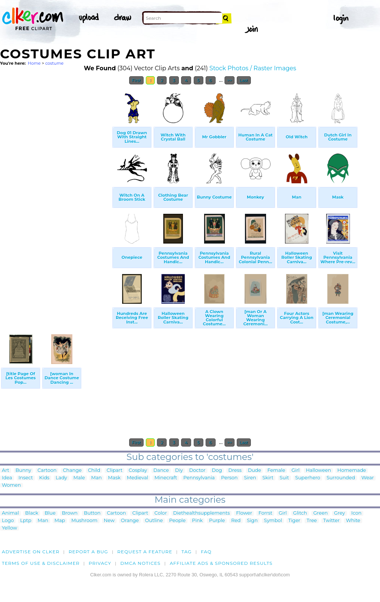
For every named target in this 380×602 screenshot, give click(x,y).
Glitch (300, 513)
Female (276, 470)
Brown (70, 513)
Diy (179, 470)
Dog (217, 470)
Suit (284, 478)
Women (11, 485)
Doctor (197, 470)
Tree (312, 520)
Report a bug (88, 551)
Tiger (294, 520)
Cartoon (47, 470)
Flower (244, 513)
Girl (295, 470)
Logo (8, 520)
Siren (250, 478)
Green (320, 513)
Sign (252, 520)
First (136, 80)
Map (60, 520)
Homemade (351, 470)
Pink (197, 520)
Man (96, 478)
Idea (7, 478)
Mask (114, 478)
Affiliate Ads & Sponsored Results (221, 563)
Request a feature (144, 551)
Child (94, 470)
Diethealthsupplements (201, 513)
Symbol (273, 520)
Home (34, 63)
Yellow (9, 528)
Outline (154, 520)
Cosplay (138, 470)
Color (160, 513)
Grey (339, 513)
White (353, 520)
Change (72, 470)
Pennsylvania (199, 478)
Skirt (267, 478)
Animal (10, 513)
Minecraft (165, 478)
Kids (44, 478)
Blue (50, 513)
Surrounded (341, 478)
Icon (356, 513)
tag (186, 551)
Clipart (114, 470)
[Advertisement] (55, 200)
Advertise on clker (30, 551)
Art (5, 470)
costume (54, 63)
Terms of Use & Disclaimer (41, 563)
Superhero (307, 478)
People (177, 520)
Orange (130, 520)
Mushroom (84, 520)
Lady (61, 478)
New (109, 520)
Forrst (265, 513)
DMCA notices (140, 563)
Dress (235, 470)
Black (31, 513)
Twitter (331, 520)
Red (236, 520)
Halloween (318, 470)
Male (79, 478)
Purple (217, 520)
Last (243, 80)
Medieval (137, 478)
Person (229, 478)
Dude (254, 470)
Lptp (25, 520)
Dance (161, 470)
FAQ (206, 551)
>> (229, 80)
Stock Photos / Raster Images (252, 68)
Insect (26, 478)
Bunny (23, 470)
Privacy (100, 563)
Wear (367, 478)
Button (92, 513)
